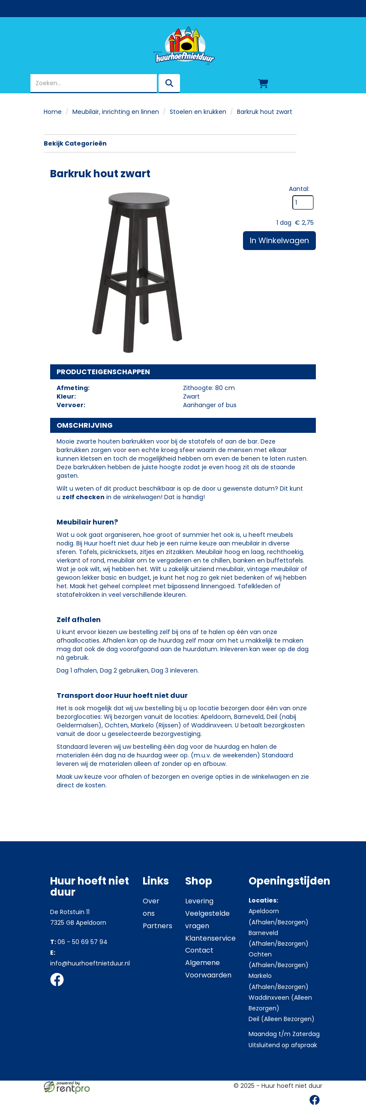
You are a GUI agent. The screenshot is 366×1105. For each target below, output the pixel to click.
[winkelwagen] (263, 83)
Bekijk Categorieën (170, 143)
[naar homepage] (183, 46)
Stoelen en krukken (198, 111)
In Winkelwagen (279, 240)
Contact (199, 950)
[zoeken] (169, 83)
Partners (157, 926)
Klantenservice (210, 938)
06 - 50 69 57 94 (79, 942)
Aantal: (299, 189)
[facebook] (59, 987)
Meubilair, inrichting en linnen (115, 111)
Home (53, 111)
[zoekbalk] (93, 83)
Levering (199, 901)
